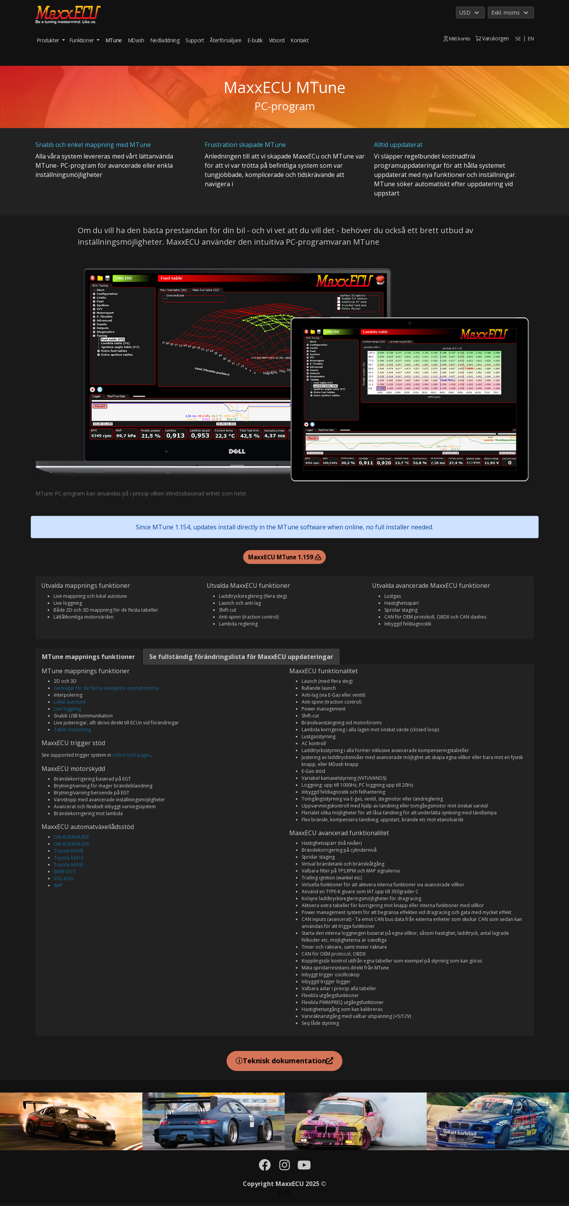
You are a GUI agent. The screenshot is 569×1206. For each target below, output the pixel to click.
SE (517, 38)
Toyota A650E (69, 865)
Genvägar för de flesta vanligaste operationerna (106, 689)
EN (530, 38)
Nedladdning (165, 40)
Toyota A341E (69, 858)
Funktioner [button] (82, 40)
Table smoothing (72, 730)
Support (194, 40)
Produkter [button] (49, 40)
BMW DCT (64, 872)
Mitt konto (456, 38)
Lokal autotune (70, 702)
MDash (136, 40)
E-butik (255, 40)
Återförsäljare (225, 40)
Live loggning (68, 709)
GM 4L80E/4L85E (71, 837)
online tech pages (131, 755)
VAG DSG (63, 879)
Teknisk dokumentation (284, 1062)
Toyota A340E (69, 851)
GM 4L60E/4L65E (71, 844)
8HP (58, 886)
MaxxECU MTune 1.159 (284, 557)
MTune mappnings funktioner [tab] (88, 657)
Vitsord (277, 40)
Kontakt (299, 40)
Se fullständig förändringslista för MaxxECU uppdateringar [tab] (241, 657)
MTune (114, 40)
